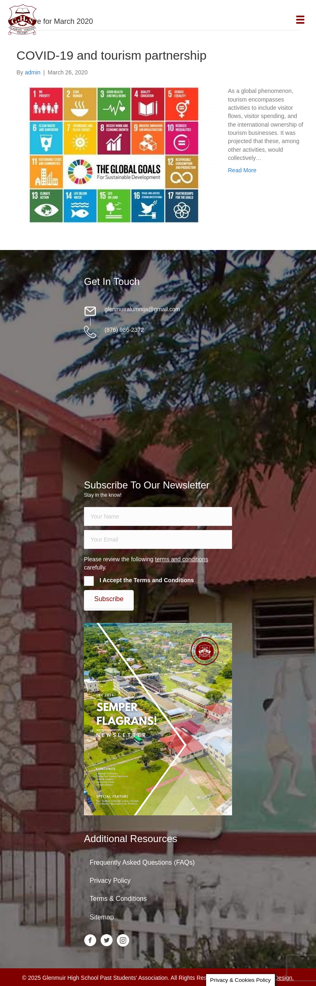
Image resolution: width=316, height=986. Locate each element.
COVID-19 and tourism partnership (111, 55)
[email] (158, 539)
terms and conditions (181, 559)
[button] (109, 599)
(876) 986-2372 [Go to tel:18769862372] (124, 329)
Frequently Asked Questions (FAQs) (142, 862)
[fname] (158, 516)
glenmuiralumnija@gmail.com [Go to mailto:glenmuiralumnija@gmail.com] (142, 309)
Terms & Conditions (118, 898)
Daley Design (275, 977)
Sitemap (102, 917)
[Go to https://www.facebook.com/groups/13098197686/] (90, 941)
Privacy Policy (110, 880)
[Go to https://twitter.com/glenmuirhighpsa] (106, 941)
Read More (242, 170)
